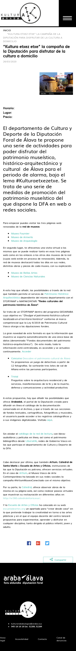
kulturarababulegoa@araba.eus (26, 623)
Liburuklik (31, 441)
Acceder (26, 351)
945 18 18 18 (17, 626)
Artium (23, 473)
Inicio (7, 30)
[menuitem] (21, 639)
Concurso (16, 358)
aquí (49, 420)
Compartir (58, 560)
